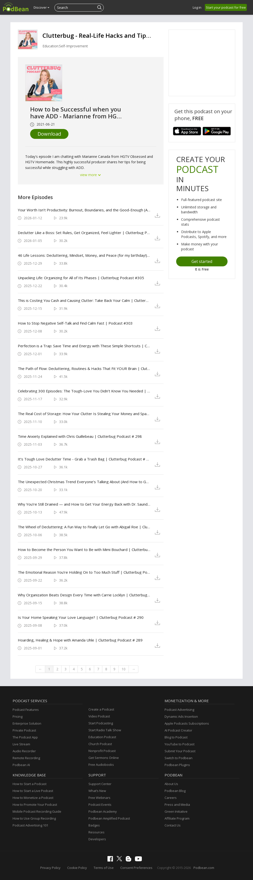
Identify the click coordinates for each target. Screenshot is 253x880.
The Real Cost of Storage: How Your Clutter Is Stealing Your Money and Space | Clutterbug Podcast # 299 (84, 413)
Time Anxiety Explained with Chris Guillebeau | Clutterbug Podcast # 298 (80, 436)
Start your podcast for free (226, 7)
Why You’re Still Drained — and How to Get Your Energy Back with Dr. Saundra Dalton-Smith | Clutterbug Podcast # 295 (84, 504)
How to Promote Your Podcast (35, 804)
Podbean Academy (102, 811)
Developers (97, 839)
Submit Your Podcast (180, 751)
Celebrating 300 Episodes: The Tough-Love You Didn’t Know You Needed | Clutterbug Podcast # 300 (84, 391)
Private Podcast (24, 730)
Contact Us (173, 825)
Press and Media (177, 804)
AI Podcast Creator (178, 730)
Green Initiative (176, 811)
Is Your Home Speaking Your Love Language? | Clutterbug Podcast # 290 (81, 617)
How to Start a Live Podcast (33, 790)
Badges (94, 825)
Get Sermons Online (103, 757)
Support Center (99, 784)
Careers (171, 797)
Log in (197, 7)
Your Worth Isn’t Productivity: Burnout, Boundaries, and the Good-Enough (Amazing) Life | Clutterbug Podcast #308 (84, 210)
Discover (41, 7)
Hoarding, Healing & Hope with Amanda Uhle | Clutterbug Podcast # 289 (80, 640)
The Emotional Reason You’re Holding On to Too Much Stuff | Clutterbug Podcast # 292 (84, 572)
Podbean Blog (175, 790)
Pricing (17, 716)
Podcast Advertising (179, 709)
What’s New (97, 790)
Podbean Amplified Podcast (109, 818)
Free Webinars (99, 797)
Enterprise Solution (27, 723)
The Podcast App (25, 737)
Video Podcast (99, 716)
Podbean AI (21, 765)
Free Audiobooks (101, 764)
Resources (96, 832)
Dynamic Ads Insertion (181, 716)
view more (90, 174)
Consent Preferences (136, 867)
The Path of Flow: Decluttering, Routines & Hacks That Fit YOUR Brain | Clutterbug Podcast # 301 (84, 368)
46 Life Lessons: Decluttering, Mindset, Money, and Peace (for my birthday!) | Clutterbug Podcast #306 (84, 255)
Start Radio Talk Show (104, 730)
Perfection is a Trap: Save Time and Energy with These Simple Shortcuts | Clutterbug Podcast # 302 (84, 346)
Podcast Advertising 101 (30, 825)
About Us (171, 784)
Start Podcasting (100, 723)
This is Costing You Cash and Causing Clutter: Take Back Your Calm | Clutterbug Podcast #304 (84, 300)
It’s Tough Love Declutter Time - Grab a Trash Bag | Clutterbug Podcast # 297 (84, 459)
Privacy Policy (50, 867)
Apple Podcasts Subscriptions (187, 723)
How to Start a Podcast (29, 784)
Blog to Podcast (176, 737)
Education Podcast (102, 737)
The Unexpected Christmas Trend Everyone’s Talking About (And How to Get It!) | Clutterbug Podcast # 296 (84, 481)
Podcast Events (99, 804)
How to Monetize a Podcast (33, 797)
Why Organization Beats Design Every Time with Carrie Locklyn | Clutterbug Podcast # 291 (84, 595)
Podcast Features (26, 709)
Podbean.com (203, 867)
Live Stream (21, 744)
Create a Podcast (101, 709)
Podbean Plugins (177, 765)
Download (49, 133)
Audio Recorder (24, 751)
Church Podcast (100, 744)
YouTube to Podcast (179, 744)
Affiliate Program (177, 818)
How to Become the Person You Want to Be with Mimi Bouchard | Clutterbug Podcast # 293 (84, 549)
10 (124, 669)
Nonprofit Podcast (102, 751)
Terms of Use (104, 867)
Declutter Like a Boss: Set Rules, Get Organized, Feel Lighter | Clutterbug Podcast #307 (84, 232)
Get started (201, 261)
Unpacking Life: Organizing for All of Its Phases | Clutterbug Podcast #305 (81, 277)
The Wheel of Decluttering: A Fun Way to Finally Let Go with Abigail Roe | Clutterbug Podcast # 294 (84, 527)
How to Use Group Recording (34, 818)
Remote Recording (26, 758)
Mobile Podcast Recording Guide (37, 811)
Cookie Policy (77, 867)
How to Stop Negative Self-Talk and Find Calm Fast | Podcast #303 (75, 323)
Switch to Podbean (178, 758)
